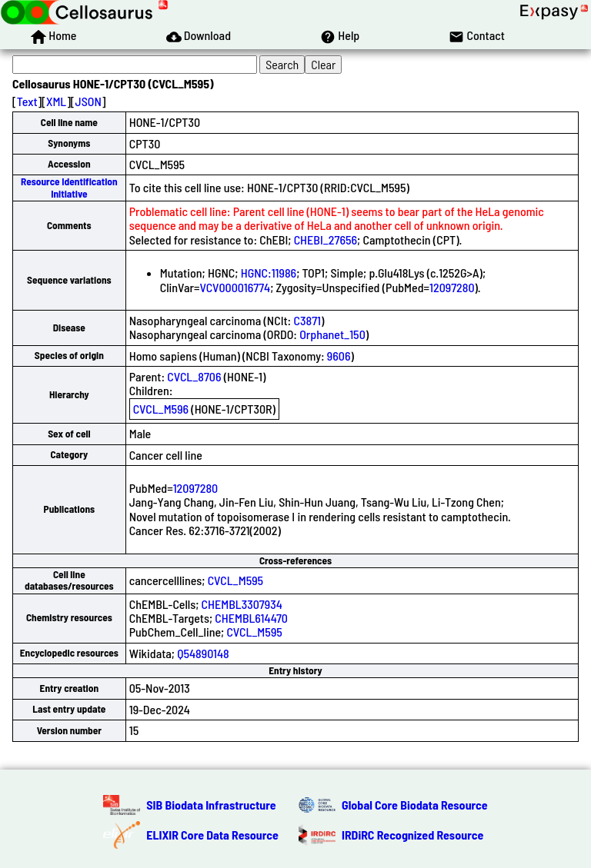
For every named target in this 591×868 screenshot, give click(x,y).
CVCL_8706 (194, 376)
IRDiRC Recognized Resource (412, 834)
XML (56, 101)
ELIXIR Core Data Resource (212, 834)
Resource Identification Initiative (69, 187)
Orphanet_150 (332, 334)
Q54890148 (203, 653)
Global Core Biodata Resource (415, 804)
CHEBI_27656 (325, 239)
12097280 (452, 287)
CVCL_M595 (235, 580)
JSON (88, 101)
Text (27, 101)
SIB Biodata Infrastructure (210, 804)
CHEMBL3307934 (242, 604)
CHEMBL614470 (251, 617)
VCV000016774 (234, 287)
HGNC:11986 (268, 272)
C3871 (307, 320)
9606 (339, 355)
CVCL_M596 (161, 408)
